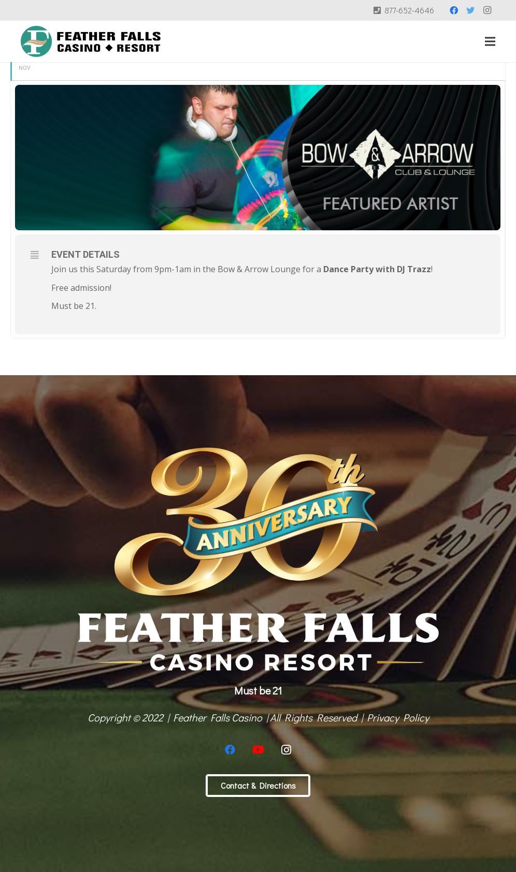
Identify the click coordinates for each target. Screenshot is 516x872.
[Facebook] (454, 10)
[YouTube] (258, 750)
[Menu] (490, 41)
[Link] (91, 41)
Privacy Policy (398, 717)
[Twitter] (470, 10)
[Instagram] (487, 10)
